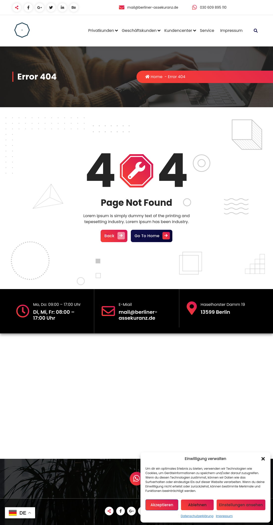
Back (114, 236)
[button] (263, 458)
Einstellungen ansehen (241, 504)
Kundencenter (178, 30)
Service (207, 30)
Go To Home (151, 236)
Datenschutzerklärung (197, 516)
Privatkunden (101, 30)
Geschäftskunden (139, 30)
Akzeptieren (162, 504)
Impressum (224, 516)
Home (153, 77)
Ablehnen (197, 504)
